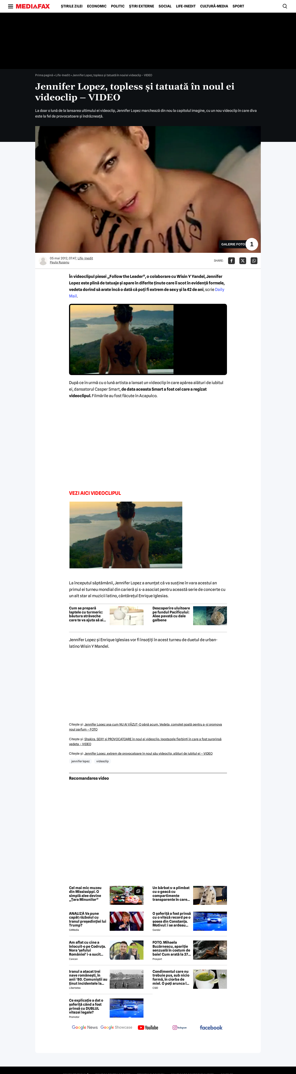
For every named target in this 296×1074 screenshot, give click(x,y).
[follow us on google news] (85, 1028)
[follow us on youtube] (148, 1028)
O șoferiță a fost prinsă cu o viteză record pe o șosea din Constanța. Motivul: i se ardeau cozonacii (172, 919)
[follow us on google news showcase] (116, 1028)
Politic (118, 6)
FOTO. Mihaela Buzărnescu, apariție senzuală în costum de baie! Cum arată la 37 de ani (171, 948)
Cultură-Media (214, 6)
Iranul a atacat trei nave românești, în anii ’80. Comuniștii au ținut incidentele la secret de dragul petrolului (88, 977)
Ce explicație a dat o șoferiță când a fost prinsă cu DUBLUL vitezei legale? (86, 1006)
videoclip (102, 761)
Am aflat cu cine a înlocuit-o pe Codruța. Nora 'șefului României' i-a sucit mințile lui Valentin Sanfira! (87, 948)
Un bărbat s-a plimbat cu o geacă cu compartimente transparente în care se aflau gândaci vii (171, 894)
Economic (96, 6)
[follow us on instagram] (179, 1028)
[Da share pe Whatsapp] (254, 260)
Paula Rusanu (59, 262)
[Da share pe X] (242, 260)
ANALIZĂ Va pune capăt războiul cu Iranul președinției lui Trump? (87, 919)
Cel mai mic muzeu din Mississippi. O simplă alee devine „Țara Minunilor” (85, 894)
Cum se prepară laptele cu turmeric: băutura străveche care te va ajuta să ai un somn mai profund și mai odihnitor (87, 614)
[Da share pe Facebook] (231, 260)
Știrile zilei (72, 6)
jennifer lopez (80, 761)
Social (165, 6)
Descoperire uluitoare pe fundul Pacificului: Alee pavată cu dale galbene (171, 614)
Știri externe (141, 6)
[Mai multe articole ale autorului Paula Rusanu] (43, 260)
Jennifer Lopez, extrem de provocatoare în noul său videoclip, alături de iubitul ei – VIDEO (148, 753)
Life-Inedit (186, 6)
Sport (238, 6)
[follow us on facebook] (211, 1027)
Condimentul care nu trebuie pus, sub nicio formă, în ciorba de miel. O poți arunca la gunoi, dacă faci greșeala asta (171, 977)
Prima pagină (44, 75)
